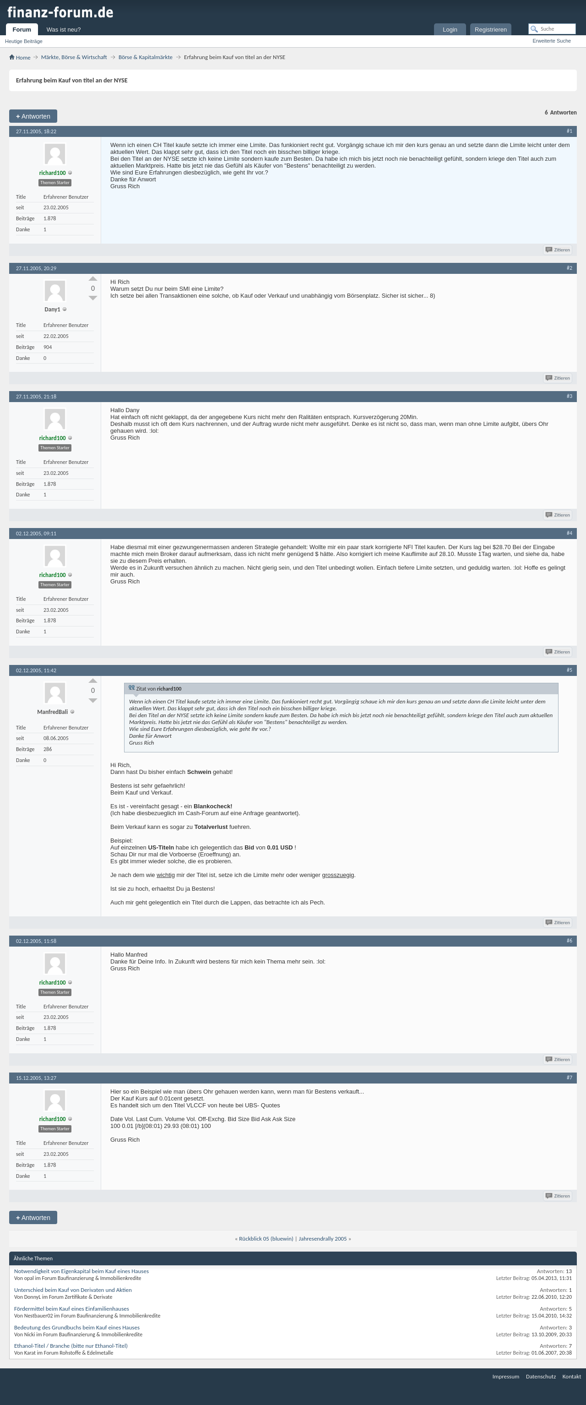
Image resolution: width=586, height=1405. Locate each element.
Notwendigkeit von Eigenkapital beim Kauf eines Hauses (81, 1271)
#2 (569, 268)
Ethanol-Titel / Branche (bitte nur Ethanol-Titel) (71, 1345)
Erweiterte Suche (551, 41)
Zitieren (558, 250)
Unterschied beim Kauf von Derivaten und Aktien (73, 1289)
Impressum (506, 1376)
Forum (22, 29)
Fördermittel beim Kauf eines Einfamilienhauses (71, 1308)
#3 (569, 396)
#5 (569, 670)
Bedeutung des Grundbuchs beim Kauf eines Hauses (77, 1327)
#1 (569, 131)
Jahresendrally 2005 (323, 1238)
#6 (569, 940)
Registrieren (491, 29)
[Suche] (552, 28)
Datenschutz (541, 1376)
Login (450, 29)
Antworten (33, 116)
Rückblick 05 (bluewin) (266, 1238)
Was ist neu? (64, 29)
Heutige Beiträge (24, 41)
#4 (569, 533)
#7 (569, 1077)
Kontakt (572, 1376)
